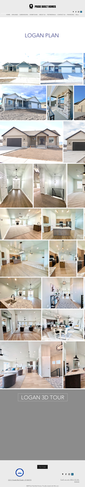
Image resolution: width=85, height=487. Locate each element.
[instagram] (78, 12)
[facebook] (76, 12)
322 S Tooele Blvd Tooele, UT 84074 (19, 480)
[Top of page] (42, 467)
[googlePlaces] (73, 12)
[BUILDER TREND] (81, 12)
